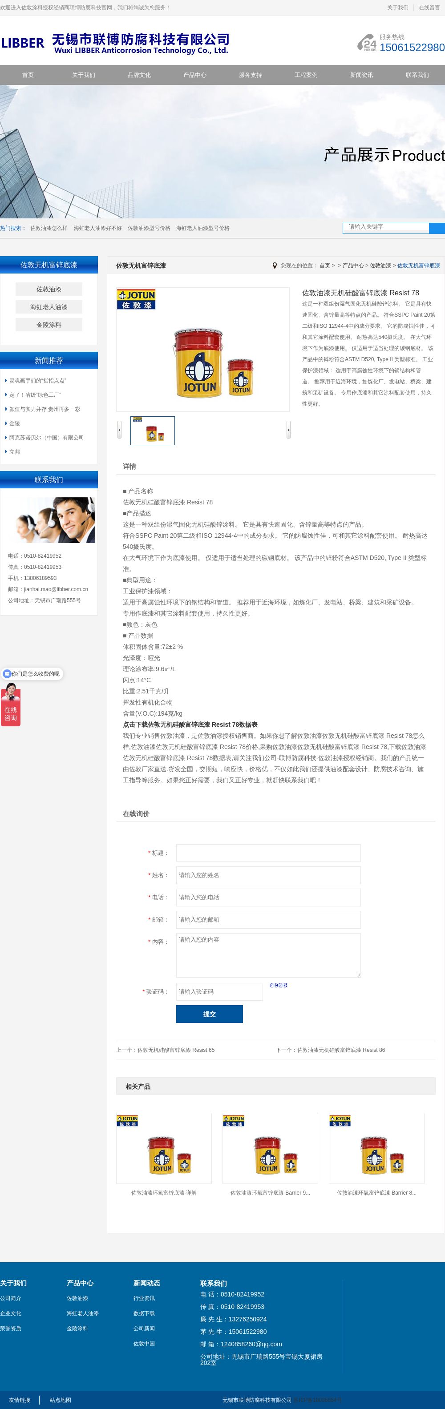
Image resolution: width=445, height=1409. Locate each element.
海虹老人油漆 (49, 306)
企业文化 (10, 1313)
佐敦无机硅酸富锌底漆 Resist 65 (176, 1050)
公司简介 (10, 1298)
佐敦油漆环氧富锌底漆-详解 (164, 1193)
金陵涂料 (48, 324)
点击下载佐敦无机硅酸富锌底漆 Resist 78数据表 (190, 724)
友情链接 (19, 1400)
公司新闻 (144, 1328)
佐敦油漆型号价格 (149, 228)
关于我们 (398, 7)
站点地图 (60, 1400)
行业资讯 (144, 1298)
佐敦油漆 (48, 289)
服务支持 (250, 75)
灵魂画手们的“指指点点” (37, 381)
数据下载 (144, 1313)
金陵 (14, 423)
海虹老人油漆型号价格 (203, 228)
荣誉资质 (10, 1328)
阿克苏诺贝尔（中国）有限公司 (46, 438)
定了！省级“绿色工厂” (35, 395)
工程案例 (306, 75)
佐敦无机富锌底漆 (418, 265)
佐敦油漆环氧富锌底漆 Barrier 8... (377, 1193)
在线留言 (429, 7)
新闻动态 (147, 1283)
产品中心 (194, 75)
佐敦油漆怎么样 (49, 228)
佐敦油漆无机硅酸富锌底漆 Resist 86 (341, 1050)
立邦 (14, 452)
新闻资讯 (361, 75)
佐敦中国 (144, 1344)
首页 (28, 75)
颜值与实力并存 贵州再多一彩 (44, 409)
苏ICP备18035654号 (317, 1400)
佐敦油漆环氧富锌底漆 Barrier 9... (270, 1193)
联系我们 (417, 75)
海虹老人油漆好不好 (98, 228)
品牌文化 (139, 75)
